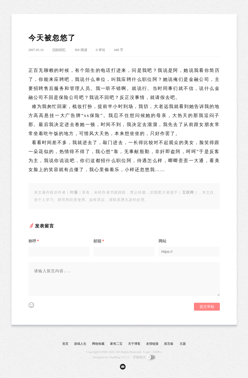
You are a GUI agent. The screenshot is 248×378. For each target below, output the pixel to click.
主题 (183, 343)
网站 (162, 241)
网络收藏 (98, 343)
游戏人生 (80, 343)
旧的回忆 (59, 50)
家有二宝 (116, 343)
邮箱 (98, 241)
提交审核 (207, 306)
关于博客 (134, 343)
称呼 (33, 241)
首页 (65, 343)
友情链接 (152, 343)
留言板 (168, 343)
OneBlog (114, 357)
